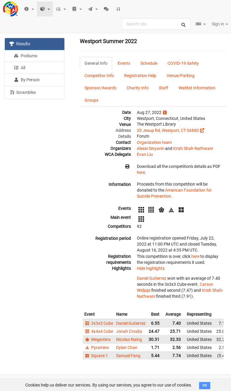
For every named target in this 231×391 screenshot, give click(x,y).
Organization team (154, 142)
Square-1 (96, 355)
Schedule (148, 63)
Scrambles (22, 92)
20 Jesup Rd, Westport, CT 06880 (168, 130)
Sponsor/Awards (100, 87)
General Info (96, 63)
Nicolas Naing (129, 339)
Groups (91, 100)
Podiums (25, 55)
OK (204, 385)
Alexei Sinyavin (150, 148)
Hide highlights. (151, 268)
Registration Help (140, 75)
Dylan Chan (126, 347)
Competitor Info (99, 75)
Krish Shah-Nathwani (193, 148)
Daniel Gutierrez (151, 278)
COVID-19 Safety (183, 63)
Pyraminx (96, 347)
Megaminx (97, 339)
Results (19, 43)
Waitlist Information (196, 87)
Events (124, 63)
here (141, 172)
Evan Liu (145, 154)
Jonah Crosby (129, 331)
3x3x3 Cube (98, 323)
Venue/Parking (181, 75)
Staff (163, 87)
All (19, 67)
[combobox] (156, 24)
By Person (27, 79)
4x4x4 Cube (98, 331)
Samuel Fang (128, 355)
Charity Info (138, 87)
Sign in (220, 24)
